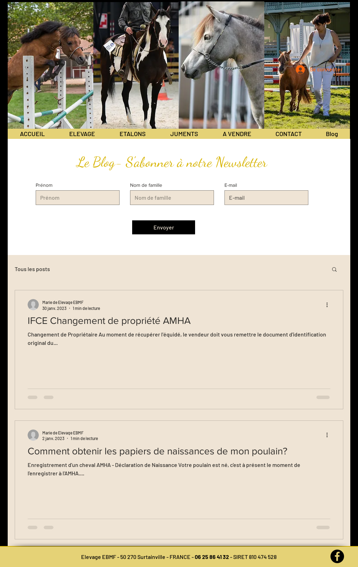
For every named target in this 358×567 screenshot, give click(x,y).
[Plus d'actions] (329, 304)
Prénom (44, 185)
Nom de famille (146, 185)
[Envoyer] (163, 227)
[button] (334, 270)
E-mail (230, 185)
